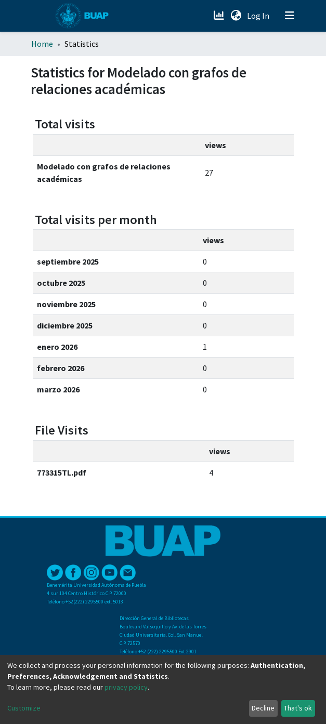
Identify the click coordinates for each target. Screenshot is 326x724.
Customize (24, 708)
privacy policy (126, 687)
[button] (236, 15)
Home (42, 43)
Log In (259, 15)
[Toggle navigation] (290, 15)
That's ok (298, 708)
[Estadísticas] (220, 15)
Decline (263, 708)
